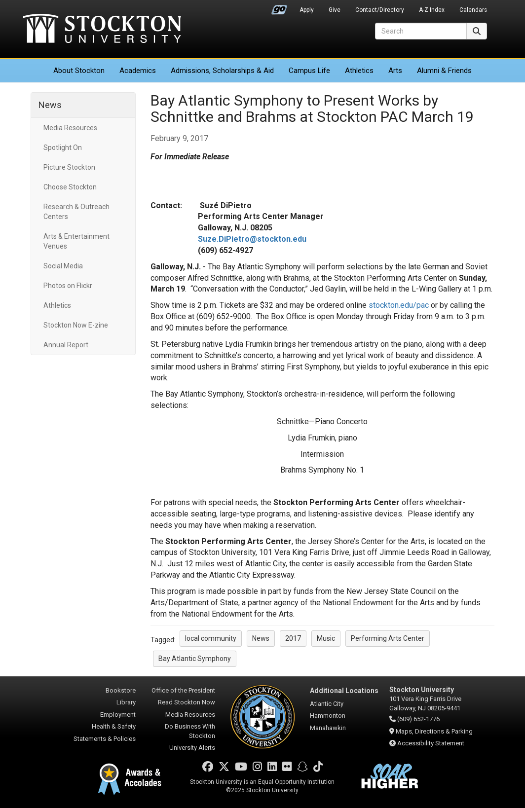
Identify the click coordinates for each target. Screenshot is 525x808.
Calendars (473, 9)
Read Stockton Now (186, 702)
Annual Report (65, 345)
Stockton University (102, 29)
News (50, 105)
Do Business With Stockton (190, 731)
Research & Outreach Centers (76, 211)
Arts (395, 70)
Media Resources (70, 128)
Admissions (222, 70)
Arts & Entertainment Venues (76, 241)
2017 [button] (293, 638)
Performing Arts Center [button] (387, 638)
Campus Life (309, 70)
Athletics (359, 70)
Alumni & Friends (444, 70)
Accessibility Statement (430, 743)
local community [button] (210, 638)
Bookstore (121, 690)
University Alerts (192, 747)
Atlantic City (326, 703)
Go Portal (279, 7)
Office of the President (183, 690)
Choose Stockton (70, 187)
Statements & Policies (105, 738)
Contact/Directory (379, 9)
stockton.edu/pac (399, 305)
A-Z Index (432, 9)
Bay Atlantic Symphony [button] (194, 658)
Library (126, 702)
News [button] (260, 638)
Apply (307, 9)
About (79, 70)
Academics (137, 70)
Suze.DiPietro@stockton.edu (252, 239)
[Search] (421, 31)
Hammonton (327, 715)
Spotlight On (62, 147)
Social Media (63, 266)
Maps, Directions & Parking (434, 731)
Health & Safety (114, 726)
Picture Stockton (69, 167)
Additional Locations (344, 691)
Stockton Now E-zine (75, 325)
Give (334, 9)
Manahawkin (328, 728)
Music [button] (326, 638)
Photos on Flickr (67, 286)
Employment (118, 714)
